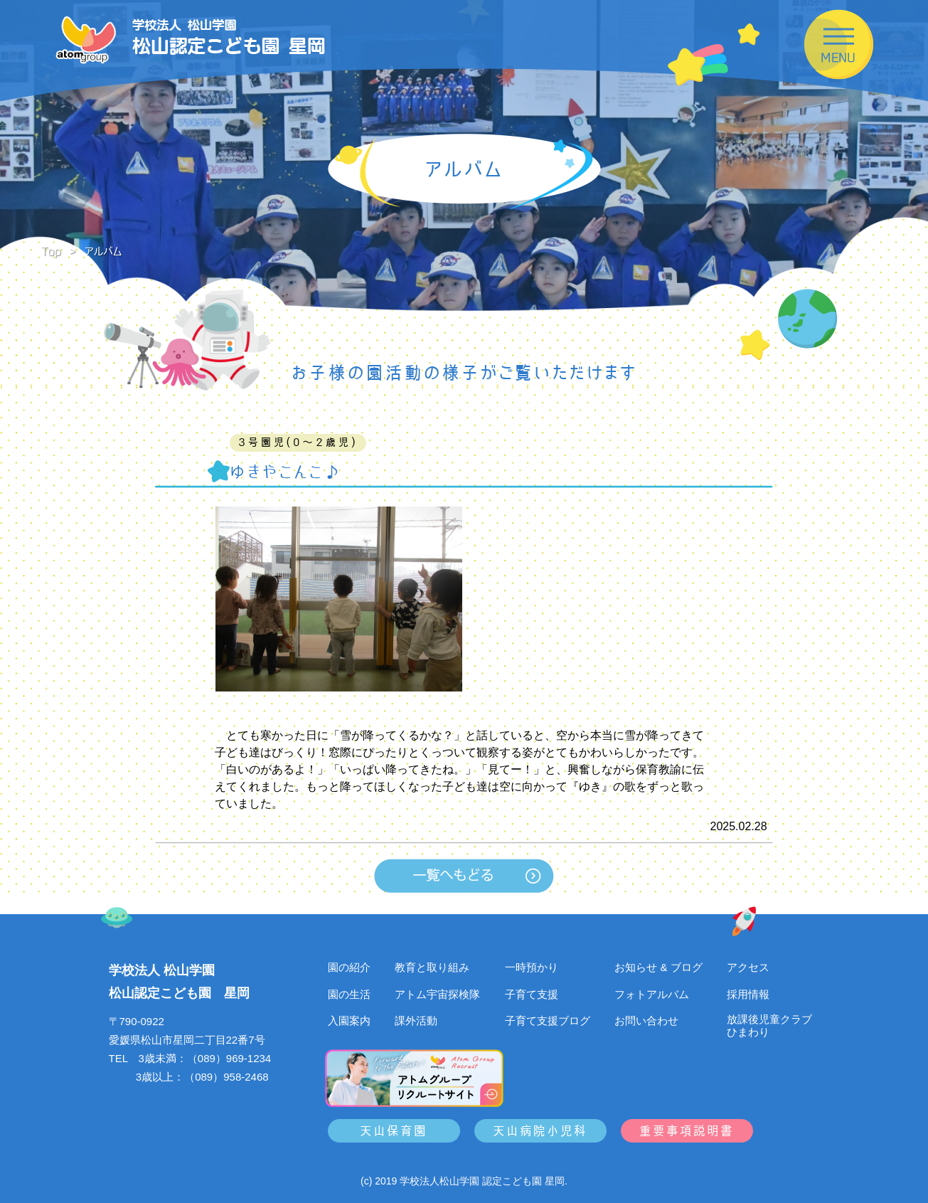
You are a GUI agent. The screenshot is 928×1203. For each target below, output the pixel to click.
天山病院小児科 (540, 1130)
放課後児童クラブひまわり (769, 1025)
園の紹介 (349, 967)
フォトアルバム (651, 994)
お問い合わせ (646, 1020)
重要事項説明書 (686, 1130)
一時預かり (531, 967)
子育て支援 (531, 994)
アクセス (748, 967)
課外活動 (416, 1020)
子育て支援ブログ (547, 1020)
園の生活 (349, 994)
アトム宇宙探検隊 (437, 994)
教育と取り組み (432, 967)
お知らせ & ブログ (658, 967)
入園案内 (349, 1020)
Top (51, 251)
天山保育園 (393, 1130)
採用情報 (748, 994)
